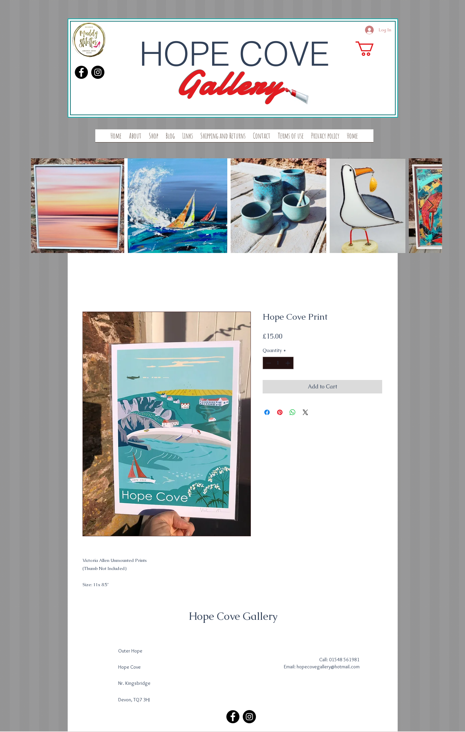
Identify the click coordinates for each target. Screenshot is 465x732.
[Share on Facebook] (267, 412)
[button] (373, 48)
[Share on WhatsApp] (293, 412)
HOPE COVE (234, 53)
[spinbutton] (278, 363)
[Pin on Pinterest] (280, 412)
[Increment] (288, 363)
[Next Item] (430, 205)
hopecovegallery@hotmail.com (328, 667)
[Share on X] (305, 412)
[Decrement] (268, 363)
